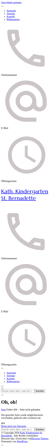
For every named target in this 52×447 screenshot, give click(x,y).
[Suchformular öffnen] (2, 387)
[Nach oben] (2, 445)
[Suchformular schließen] (2, 395)
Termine (11, 13)
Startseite (11, 10)
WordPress (22, 441)
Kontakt (11, 16)
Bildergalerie (13, 19)
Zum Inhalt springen (11, 2)
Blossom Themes (39, 438)
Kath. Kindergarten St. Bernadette (24, 195)
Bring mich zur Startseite (13, 426)
